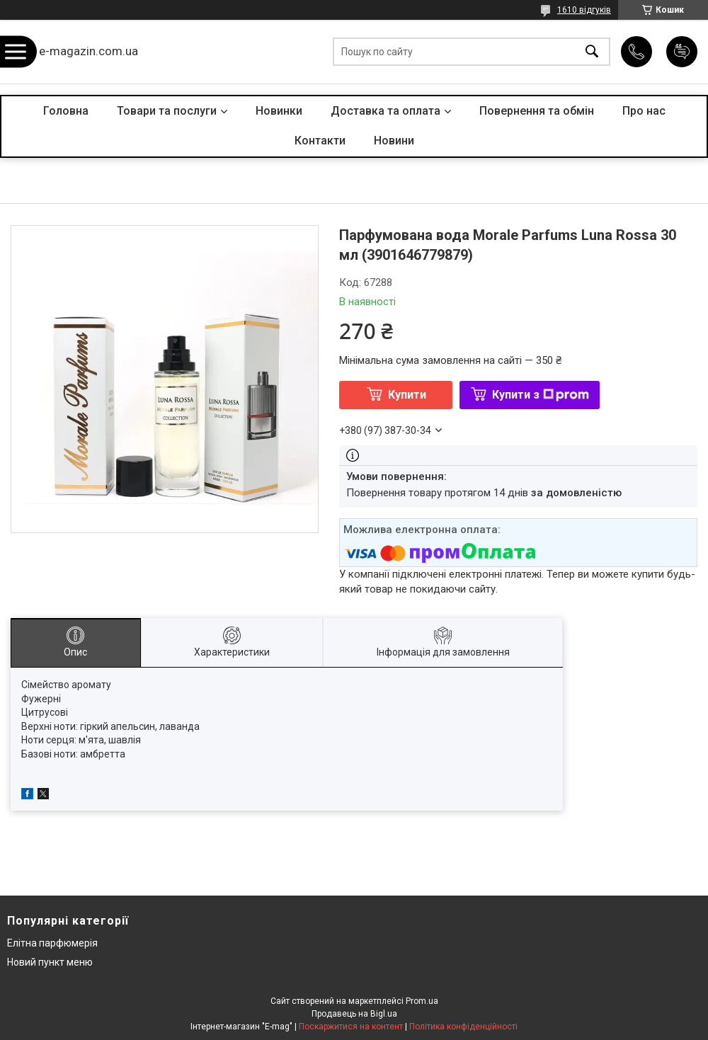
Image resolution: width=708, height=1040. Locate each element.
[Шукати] (592, 52)
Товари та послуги (167, 111)
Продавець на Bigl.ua (354, 1014)
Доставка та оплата (385, 111)
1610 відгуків (584, 10)
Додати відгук (681, 51)
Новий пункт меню (50, 962)
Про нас (644, 111)
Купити (407, 394)
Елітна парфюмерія (52, 943)
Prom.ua (422, 1001)
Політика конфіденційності (463, 1027)
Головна (65, 111)
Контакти (320, 140)
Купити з (540, 394)
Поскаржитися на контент (351, 1027)
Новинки (279, 111)
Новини (394, 140)
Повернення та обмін (536, 111)
